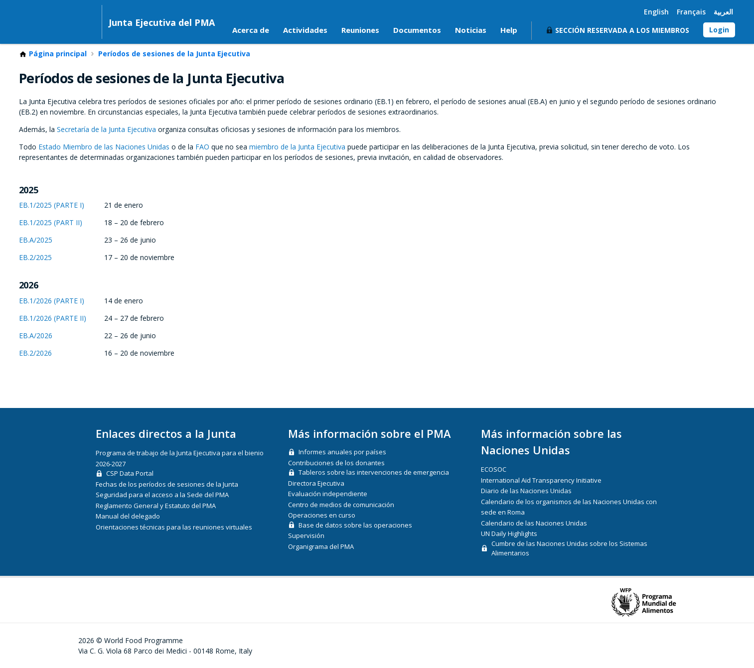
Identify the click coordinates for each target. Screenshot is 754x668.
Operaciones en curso (321, 515)
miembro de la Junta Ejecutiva (297, 147)
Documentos (417, 30)
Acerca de (250, 30)
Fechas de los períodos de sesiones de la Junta (167, 484)
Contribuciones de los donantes (336, 462)
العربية (723, 11)
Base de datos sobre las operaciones (355, 525)
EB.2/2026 (35, 353)
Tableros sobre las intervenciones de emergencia (374, 472)
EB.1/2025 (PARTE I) (51, 205)
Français (691, 11)
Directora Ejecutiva (316, 483)
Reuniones (360, 30)
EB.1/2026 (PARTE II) (52, 318)
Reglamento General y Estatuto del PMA (156, 505)
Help (508, 30)
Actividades (305, 30)
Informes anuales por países (342, 452)
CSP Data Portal (129, 473)
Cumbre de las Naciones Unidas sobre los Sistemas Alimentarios (569, 548)
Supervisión (306, 536)
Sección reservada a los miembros (622, 30)
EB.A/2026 (35, 336)
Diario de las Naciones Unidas (526, 491)
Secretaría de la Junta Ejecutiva (106, 129)
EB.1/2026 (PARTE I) (51, 301)
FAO (202, 147)
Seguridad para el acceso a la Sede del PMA (162, 495)
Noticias (470, 30)
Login (719, 30)
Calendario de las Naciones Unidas (534, 523)
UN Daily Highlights (509, 534)
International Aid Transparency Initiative (541, 480)
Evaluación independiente (327, 494)
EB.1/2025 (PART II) (50, 223)
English (656, 11)
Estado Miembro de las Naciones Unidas (103, 147)
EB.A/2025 (35, 240)
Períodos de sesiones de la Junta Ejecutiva (174, 54)
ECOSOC (493, 469)
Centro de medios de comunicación (341, 504)
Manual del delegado (128, 516)
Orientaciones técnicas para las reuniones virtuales (174, 527)
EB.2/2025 (35, 258)
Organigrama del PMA (321, 546)
